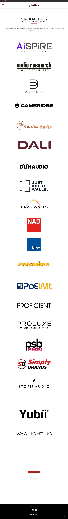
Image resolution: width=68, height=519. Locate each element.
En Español (5, 1)
